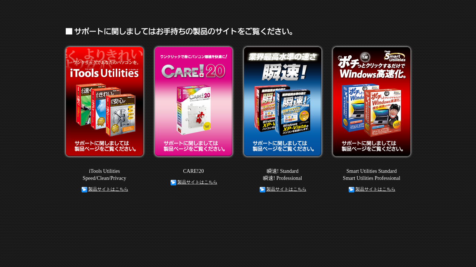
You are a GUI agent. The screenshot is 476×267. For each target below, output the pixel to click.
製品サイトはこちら (108, 189)
